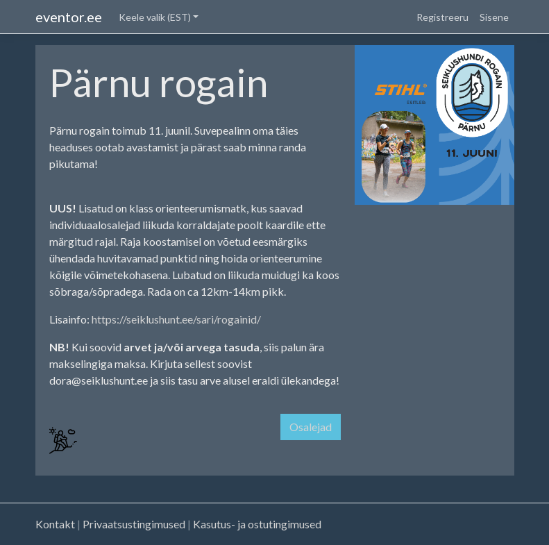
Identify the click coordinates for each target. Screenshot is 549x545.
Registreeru (442, 17)
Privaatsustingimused (134, 523)
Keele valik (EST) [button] (155, 17)
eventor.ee (68, 16)
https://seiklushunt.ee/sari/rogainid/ (176, 319)
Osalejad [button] (310, 426)
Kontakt (55, 523)
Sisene (494, 17)
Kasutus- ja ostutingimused (257, 523)
